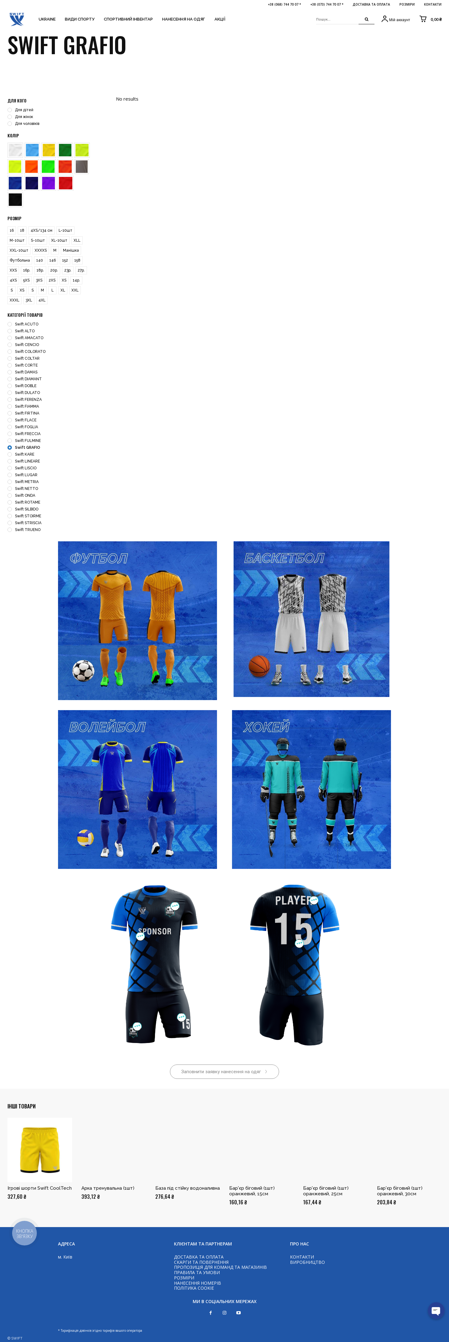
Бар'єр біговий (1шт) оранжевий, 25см (326, 1191)
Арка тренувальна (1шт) (107, 1188)
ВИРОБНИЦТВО (307, 1262)
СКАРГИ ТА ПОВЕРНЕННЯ (201, 1262)
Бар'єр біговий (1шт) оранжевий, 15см (252, 1191)
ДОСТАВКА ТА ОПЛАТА (199, 1257)
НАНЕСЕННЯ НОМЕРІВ (197, 1283)
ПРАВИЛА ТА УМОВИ (197, 1272)
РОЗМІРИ (184, 1278)
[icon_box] (395, 19)
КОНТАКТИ (302, 1257)
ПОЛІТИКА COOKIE (194, 1288)
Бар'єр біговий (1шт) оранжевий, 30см (399, 1191)
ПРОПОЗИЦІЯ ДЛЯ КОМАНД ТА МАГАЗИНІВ (220, 1267)
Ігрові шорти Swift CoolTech (39, 1188)
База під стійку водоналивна (187, 1188)
